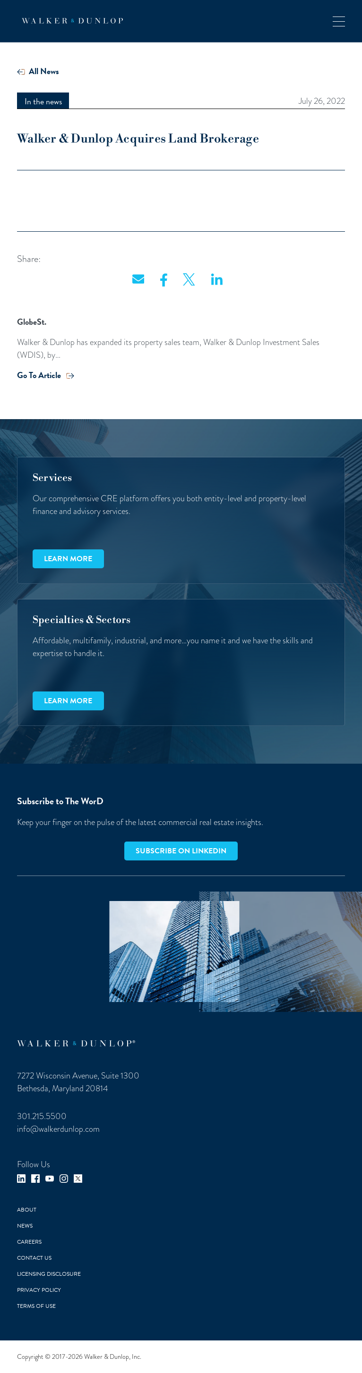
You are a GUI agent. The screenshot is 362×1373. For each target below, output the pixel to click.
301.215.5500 (42, 1116)
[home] (70, 21)
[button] (339, 21)
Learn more (68, 558)
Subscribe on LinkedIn (181, 851)
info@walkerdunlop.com (58, 1129)
